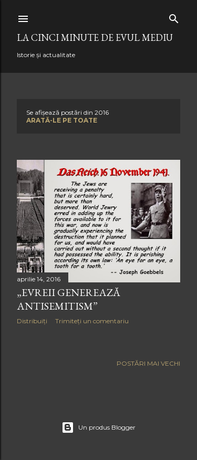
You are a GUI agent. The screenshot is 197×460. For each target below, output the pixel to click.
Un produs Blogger (98, 427)
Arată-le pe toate (61, 120)
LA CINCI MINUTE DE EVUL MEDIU (95, 37)
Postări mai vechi (148, 363)
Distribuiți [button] (32, 321)
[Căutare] (174, 16)
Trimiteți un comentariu (92, 321)
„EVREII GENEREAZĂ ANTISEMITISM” (68, 299)
